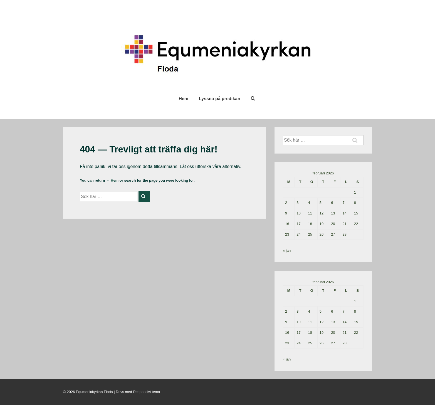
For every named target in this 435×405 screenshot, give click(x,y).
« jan (287, 250)
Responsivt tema (146, 392)
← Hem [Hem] (112, 180)
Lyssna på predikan (219, 98)
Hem (183, 98)
